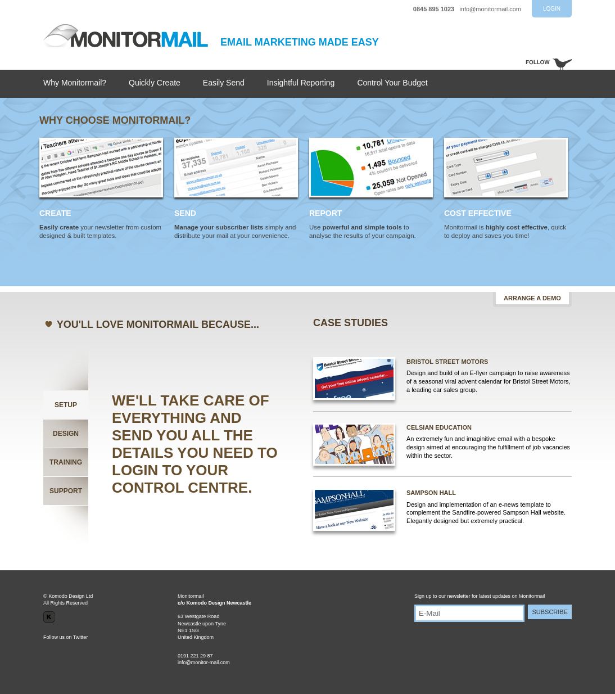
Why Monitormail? (74, 82)
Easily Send (224, 82)
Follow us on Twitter (65, 637)
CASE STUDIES (350, 322)
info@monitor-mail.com (204, 662)
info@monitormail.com (490, 9)
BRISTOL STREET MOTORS (447, 361)
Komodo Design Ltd (70, 596)
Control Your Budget (392, 82)
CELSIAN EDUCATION (439, 427)
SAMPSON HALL (431, 492)
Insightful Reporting (301, 82)
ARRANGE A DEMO (532, 298)
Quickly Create (154, 82)
